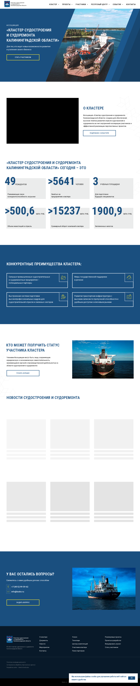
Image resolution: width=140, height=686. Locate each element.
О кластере (43, 637)
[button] (54, 4)
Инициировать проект (113, 644)
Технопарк (76, 640)
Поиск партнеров (78, 651)
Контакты (42, 651)
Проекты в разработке (113, 640)
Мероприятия (44, 647)
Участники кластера (79, 647)
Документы (43, 640)
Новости (42, 644)
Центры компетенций (80, 644)
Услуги (74, 637)
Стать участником (111, 647)
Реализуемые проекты (113, 637)
